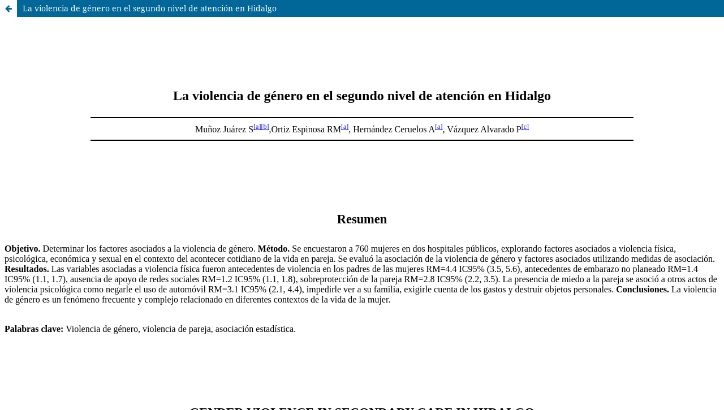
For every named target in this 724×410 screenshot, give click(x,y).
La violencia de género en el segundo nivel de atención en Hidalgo (150, 8)
